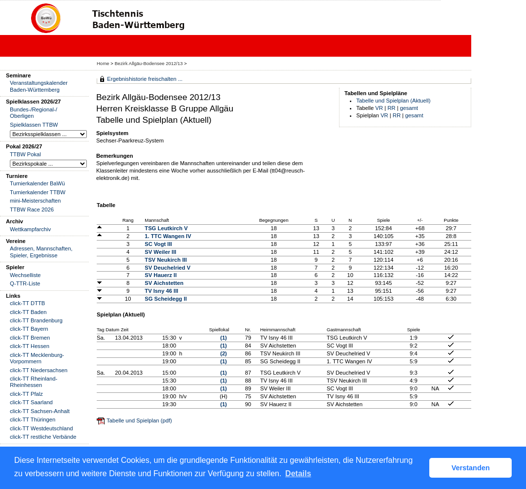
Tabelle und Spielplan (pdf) (139, 420)
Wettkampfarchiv (30, 229)
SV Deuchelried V (167, 268)
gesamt (409, 108)
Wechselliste (25, 275)
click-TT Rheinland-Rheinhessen (33, 382)
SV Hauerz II (161, 275)
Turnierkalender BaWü (37, 183)
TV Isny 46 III (161, 291)
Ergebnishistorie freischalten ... (145, 79)
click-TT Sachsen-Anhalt (40, 411)
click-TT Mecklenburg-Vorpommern (37, 358)
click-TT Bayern (29, 329)
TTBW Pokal (25, 154)
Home (103, 63)
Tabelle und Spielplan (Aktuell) (393, 101)
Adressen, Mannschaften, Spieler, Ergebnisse (41, 251)
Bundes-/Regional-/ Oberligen (33, 112)
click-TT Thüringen (32, 419)
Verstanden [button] (470, 468)
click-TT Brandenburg (36, 320)
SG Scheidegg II (166, 299)
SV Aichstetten (164, 283)
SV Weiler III (160, 252)
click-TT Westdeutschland (41, 428)
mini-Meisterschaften (35, 201)
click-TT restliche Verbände (43, 437)
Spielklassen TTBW (34, 125)
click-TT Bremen (30, 338)
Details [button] (298, 473)
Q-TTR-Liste (25, 283)
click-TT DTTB (27, 303)
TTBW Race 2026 (32, 209)
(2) (223, 353)
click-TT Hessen (29, 346)
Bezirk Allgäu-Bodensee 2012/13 (149, 63)
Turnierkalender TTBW (38, 192)
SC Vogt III (158, 244)
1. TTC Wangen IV (168, 236)
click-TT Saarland (31, 402)
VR (379, 108)
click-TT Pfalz (26, 394)
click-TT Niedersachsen (39, 370)
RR (391, 108)
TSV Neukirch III (166, 260)
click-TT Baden (28, 312)
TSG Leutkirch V (166, 228)
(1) (223, 338)
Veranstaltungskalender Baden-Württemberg (39, 86)
